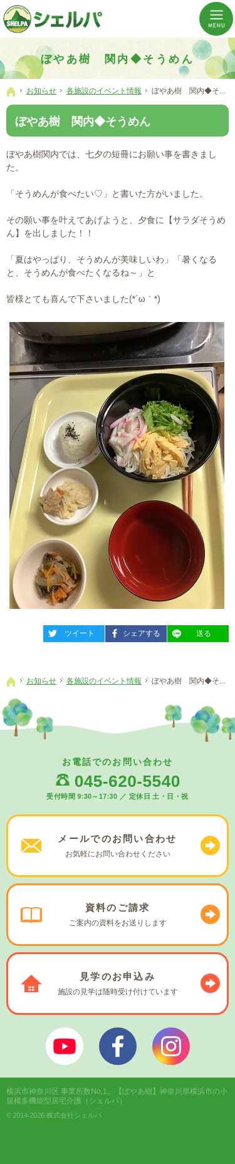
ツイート (69, 631)
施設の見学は (117, 983)
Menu (216, 19)
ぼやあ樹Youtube (64, 1046)
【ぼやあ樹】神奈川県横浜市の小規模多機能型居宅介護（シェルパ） (116, 1096)
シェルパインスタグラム (171, 1046)
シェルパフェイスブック (118, 1046)
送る (189, 631)
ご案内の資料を (117, 915)
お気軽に (117, 846)
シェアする (132, 631)
